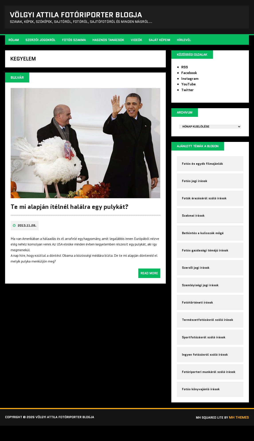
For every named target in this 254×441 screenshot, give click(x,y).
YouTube (188, 85)
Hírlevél (184, 41)
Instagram (189, 80)
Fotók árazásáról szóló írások (204, 203)
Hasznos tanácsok (109, 41)
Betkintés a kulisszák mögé (203, 239)
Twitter (187, 91)
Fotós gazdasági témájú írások (205, 258)
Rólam (14, 41)
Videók (137, 41)
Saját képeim (160, 41)
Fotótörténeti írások (197, 312)
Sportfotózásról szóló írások (204, 349)
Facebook (189, 74)
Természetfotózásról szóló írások (207, 331)
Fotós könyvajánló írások (201, 404)
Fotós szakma (74, 41)
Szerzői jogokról (41, 41)
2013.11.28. (27, 229)
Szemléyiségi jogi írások (200, 294)
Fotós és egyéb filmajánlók (202, 166)
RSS (184, 68)
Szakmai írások (193, 221)
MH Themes (238, 432)
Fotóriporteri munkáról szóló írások (209, 386)
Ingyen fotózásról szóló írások (205, 367)
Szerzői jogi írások (196, 276)
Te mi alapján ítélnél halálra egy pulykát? (70, 209)
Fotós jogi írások (194, 184)
